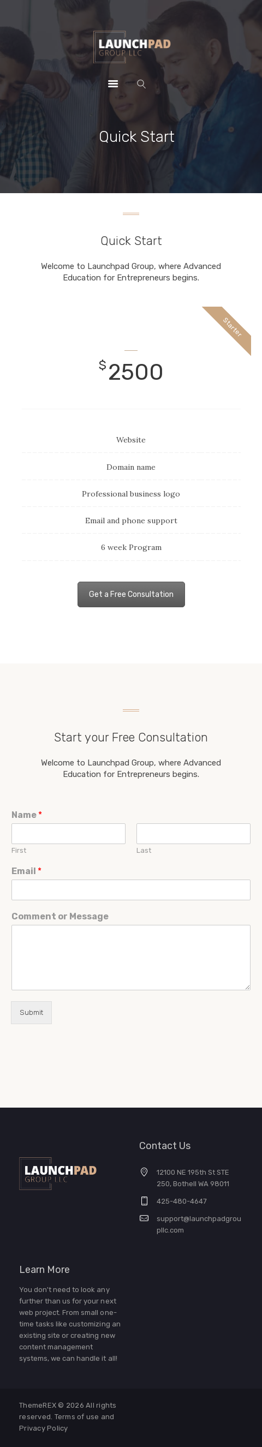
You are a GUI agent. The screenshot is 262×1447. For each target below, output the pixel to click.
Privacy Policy (43, 1428)
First (18, 850)
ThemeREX (37, 1405)
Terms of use (78, 1417)
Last (143, 850)
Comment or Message (60, 916)
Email (26, 871)
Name (26, 815)
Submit (31, 1012)
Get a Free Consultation (131, 594)
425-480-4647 (182, 1201)
